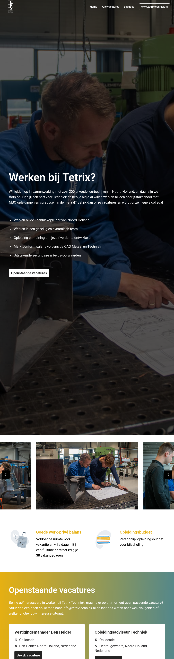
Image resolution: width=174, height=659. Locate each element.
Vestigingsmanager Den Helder (42, 632)
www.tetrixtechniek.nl (154, 6)
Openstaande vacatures (29, 273)
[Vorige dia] (6, 474)
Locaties (129, 6)
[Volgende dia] (168, 474)
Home (93, 6)
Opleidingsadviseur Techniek (121, 632)
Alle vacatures (110, 6)
